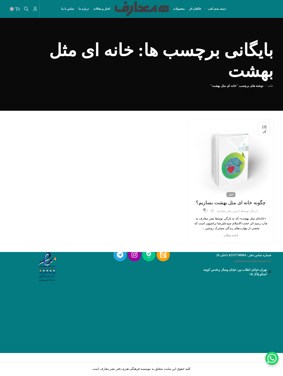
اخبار (231, 194)
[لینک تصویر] (47, 266)
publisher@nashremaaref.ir (253, 261)
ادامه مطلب (231, 235)
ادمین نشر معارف (228, 211)
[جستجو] (26, 8)
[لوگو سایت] (142, 8)
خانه (270, 86)
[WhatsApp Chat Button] (272, 358)
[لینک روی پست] (230, 157)
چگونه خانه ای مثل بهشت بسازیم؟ (231, 202)
